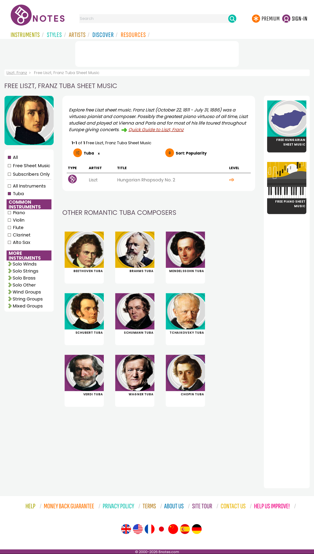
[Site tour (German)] (196, 529)
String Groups (28, 299)
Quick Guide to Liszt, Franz (156, 130)
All (15, 157)
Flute (18, 227)
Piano (19, 213)
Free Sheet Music (31, 166)
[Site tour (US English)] (137, 529)
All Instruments (29, 186)
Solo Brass (24, 278)
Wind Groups (27, 292)
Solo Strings (25, 271)
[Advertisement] (157, 53)
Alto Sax (21, 242)
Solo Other (24, 285)
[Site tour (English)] (126, 529)
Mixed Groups (28, 306)
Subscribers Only (31, 174)
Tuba (18, 194)
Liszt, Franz (17, 72)
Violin (18, 220)
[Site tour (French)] (149, 529)
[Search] (232, 18)
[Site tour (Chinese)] (173, 529)
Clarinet (22, 235)
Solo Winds (25, 264)
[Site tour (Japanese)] (161, 529)
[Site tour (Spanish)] (184, 529)
